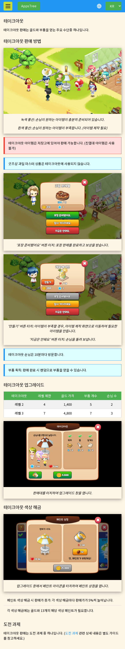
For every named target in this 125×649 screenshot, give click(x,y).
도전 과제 (71, 633)
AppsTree (28, 6)
